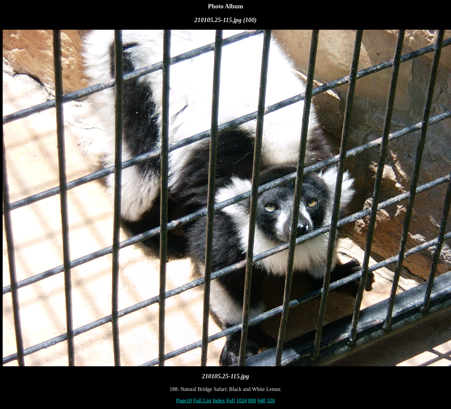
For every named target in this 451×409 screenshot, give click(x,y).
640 (262, 400)
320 (271, 400)
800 (252, 400)
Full (230, 400)
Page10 (184, 400)
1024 (241, 400)
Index (219, 400)
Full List (202, 400)
